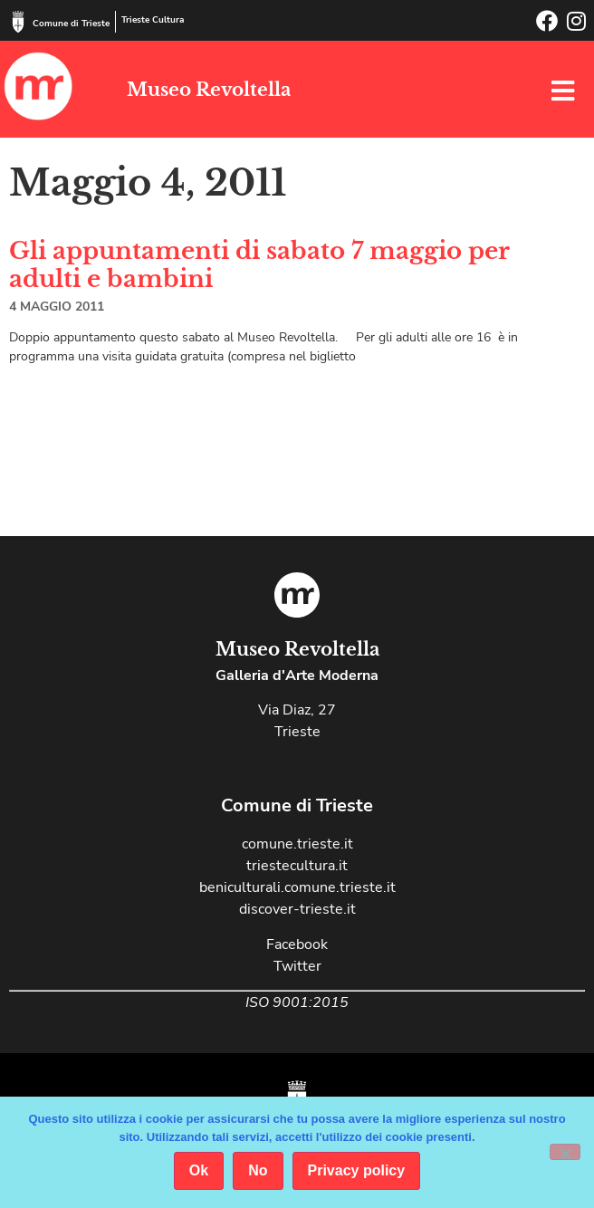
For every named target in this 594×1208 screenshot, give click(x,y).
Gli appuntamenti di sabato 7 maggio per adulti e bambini (259, 264)
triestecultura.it (297, 866)
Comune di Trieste (71, 23)
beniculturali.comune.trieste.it (297, 887)
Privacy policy (357, 1170)
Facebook (297, 944)
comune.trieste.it (297, 844)
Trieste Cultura (152, 20)
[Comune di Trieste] (18, 22)
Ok (198, 1170)
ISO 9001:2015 (297, 1002)
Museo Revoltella (209, 90)
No (257, 1170)
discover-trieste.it (297, 909)
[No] (565, 1152)
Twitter (297, 966)
